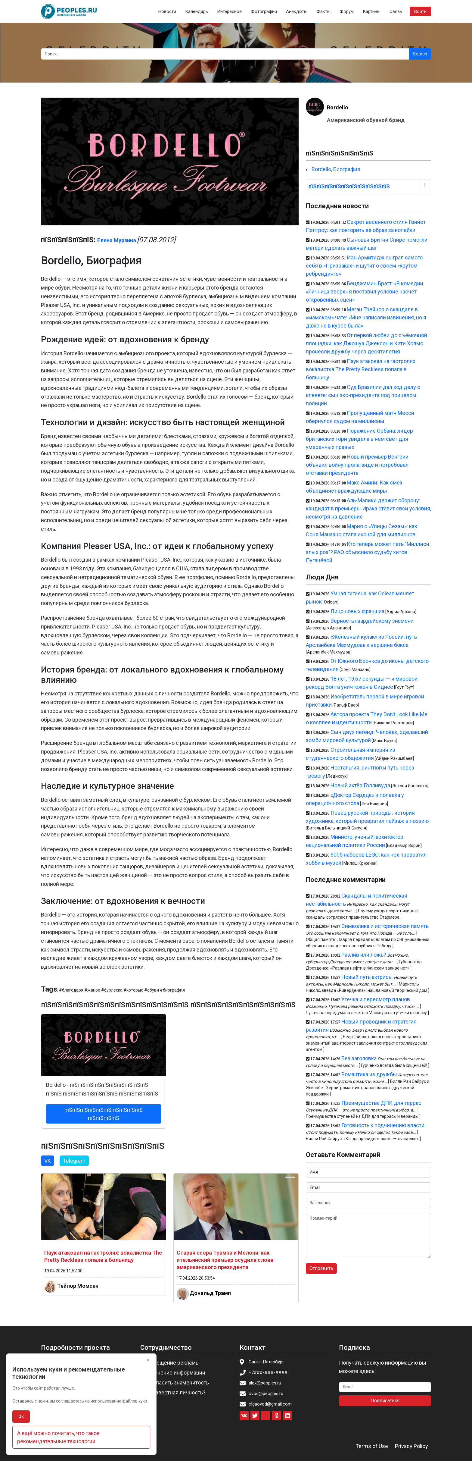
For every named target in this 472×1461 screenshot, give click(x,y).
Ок (21, 1416)
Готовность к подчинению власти (382, 1125)
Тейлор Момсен (77, 1286)
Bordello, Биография (336, 169)
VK (47, 1161)
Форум (347, 11)
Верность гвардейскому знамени (372, 621)
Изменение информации (174, 1372)
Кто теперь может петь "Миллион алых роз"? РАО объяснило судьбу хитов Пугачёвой (367, 552)
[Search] (225, 54)
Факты (323, 11)
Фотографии (264, 11)
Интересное (229, 11)
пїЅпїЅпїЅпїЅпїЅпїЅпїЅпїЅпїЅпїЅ (349, 186)
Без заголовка (359, 1058)
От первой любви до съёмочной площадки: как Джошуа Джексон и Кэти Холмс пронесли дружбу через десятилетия (366, 343)
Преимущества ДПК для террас (381, 1103)
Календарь (196, 11)
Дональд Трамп (210, 1293)
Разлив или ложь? (363, 955)
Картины (371, 11)
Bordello (337, 107)
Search (420, 54)
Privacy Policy (411, 1446)
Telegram (74, 1161)
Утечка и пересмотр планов (375, 999)
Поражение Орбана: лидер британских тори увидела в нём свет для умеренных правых (359, 439)
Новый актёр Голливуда (360, 785)
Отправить (321, 1268)
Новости (167, 11)
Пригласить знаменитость (176, 1382)
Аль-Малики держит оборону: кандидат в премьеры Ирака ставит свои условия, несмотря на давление (368, 508)
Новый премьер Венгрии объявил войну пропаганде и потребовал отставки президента (357, 464)
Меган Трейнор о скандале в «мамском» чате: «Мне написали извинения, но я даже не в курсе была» (366, 317)
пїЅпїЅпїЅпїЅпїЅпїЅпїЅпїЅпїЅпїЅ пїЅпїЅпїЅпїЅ (103, 1114)
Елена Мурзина (116, 240)
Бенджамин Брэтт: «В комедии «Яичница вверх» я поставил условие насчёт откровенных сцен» (364, 291)
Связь (396, 11)
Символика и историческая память (385, 926)
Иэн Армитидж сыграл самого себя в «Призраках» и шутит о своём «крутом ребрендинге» (364, 265)
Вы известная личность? (175, 1392)
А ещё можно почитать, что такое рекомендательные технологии (58, 1437)
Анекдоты (296, 11)
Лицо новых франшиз (357, 611)
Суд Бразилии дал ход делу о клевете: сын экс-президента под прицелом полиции (363, 395)
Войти (420, 11)
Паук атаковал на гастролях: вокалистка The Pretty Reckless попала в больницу (361, 369)
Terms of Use (372, 1446)
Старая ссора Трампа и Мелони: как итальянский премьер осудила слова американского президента (225, 1259)
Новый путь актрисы (367, 977)
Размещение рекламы (172, 1362)
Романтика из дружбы (369, 1074)
